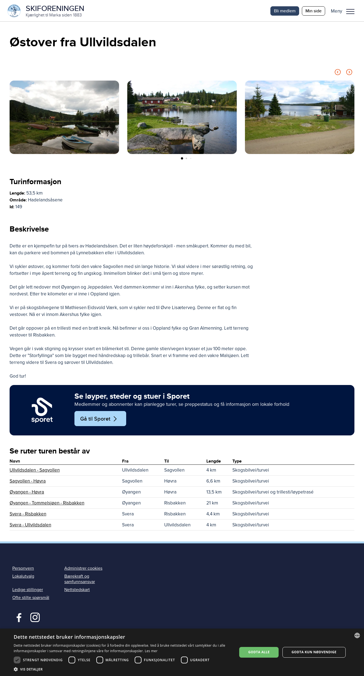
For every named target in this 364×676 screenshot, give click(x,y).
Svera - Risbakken (28, 514)
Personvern (23, 569)
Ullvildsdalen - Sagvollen (35, 471)
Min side (313, 11)
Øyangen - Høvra (27, 492)
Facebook (17, 617)
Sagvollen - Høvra (28, 481)
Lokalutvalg (23, 577)
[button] (344, 11)
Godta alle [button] (259, 652)
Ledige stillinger (27, 590)
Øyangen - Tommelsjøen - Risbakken (47, 503)
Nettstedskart (77, 590)
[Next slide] (349, 73)
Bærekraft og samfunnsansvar (79, 579)
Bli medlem (285, 11)
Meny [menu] (350, 11)
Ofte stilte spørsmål (30, 598)
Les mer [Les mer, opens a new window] (151, 651)
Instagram (35, 617)
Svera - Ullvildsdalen (30, 525)
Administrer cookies (83, 569)
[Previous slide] (338, 73)
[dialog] (182, 652)
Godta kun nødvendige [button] (313, 652)
